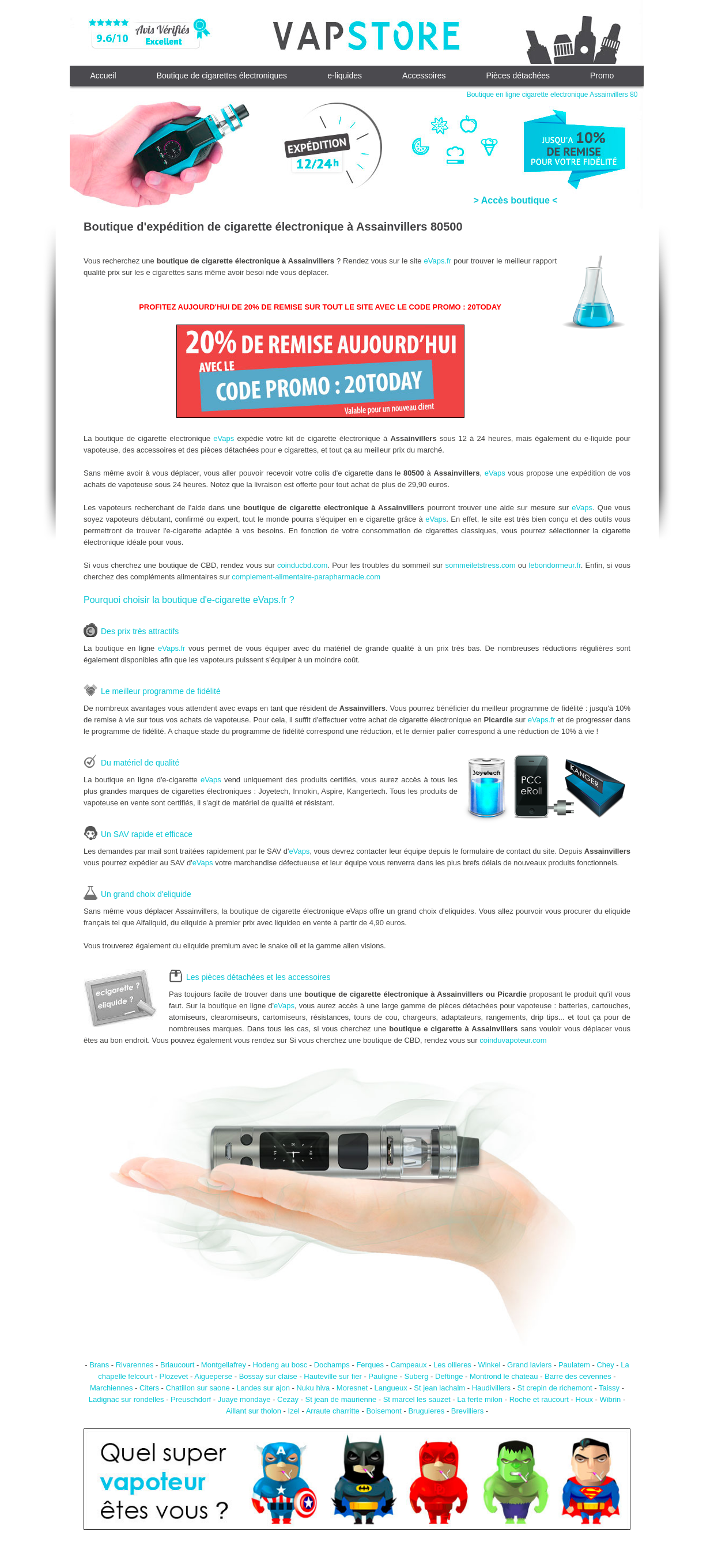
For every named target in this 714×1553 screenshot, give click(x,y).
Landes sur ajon (263, 1388)
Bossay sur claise (268, 1376)
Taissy (609, 1388)
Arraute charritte (333, 1411)
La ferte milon (480, 1399)
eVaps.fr (437, 261)
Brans (99, 1364)
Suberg (417, 1376)
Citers (149, 1388)
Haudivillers (491, 1388)
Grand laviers (529, 1364)
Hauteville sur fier (332, 1376)
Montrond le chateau (504, 1376)
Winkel (489, 1364)
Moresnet (352, 1388)
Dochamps (332, 1364)
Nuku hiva (313, 1388)
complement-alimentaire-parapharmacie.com (306, 576)
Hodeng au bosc (279, 1364)
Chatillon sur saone (198, 1388)
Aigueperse (213, 1376)
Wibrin (610, 1399)
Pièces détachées (518, 75)
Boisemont (383, 1411)
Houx (584, 1399)
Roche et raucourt (539, 1399)
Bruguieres (426, 1411)
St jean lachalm (439, 1388)
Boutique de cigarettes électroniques (222, 75)
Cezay (288, 1399)
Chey (605, 1364)
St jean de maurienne (341, 1399)
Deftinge (449, 1376)
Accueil (103, 75)
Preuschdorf (191, 1399)
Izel (294, 1411)
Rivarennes (135, 1364)
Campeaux (409, 1364)
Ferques (370, 1364)
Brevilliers (467, 1411)
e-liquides (344, 75)
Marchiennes (111, 1388)
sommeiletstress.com (480, 565)
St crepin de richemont (554, 1388)
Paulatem (574, 1364)
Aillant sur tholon (253, 1411)
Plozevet (174, 1376)
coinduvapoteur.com (512, 1040)
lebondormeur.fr (554, 565)
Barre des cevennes (578, 1376)
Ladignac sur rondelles (126, 1399)
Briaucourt (177, 1364)
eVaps (223, 438)
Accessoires (423, 75)
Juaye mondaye (244, 1399)
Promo (602, 75)
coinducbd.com (302, 565)
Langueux (391, 1388)
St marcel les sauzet (417, 1399)
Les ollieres (452, 1364)
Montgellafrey (223, 1364)
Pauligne (383, 1376)
